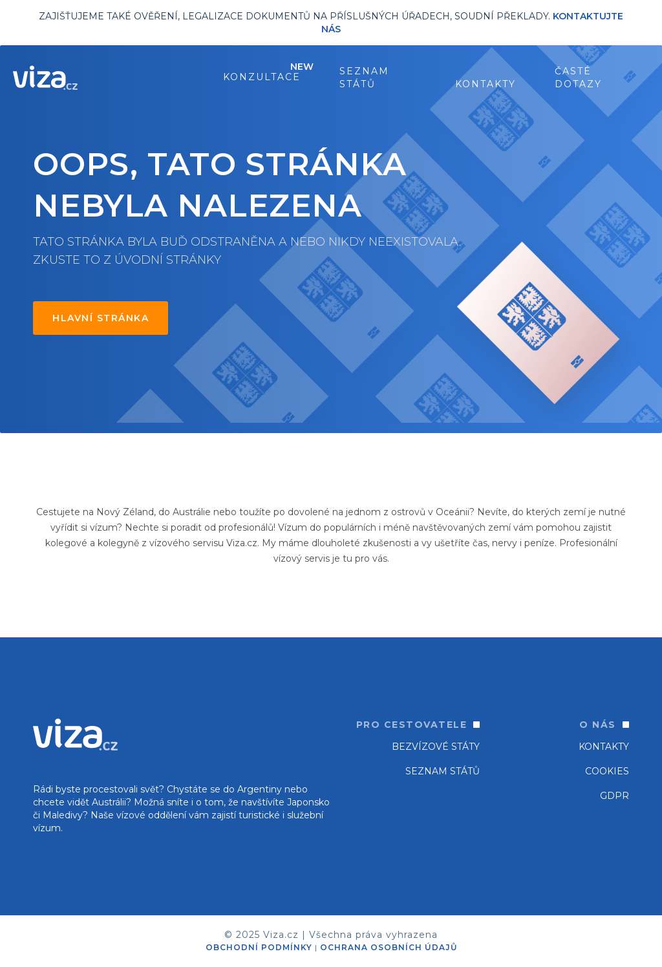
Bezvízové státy (436, 746)
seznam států (364, 77)
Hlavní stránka (100, 318)
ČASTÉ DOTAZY (578, 77)
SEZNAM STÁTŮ (442, 771)
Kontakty (485, 84)
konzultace (262, 77)
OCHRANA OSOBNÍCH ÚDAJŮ (388, 947)
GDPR (614, 796)
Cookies (607, 771)
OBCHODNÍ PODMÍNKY (259, 947)
